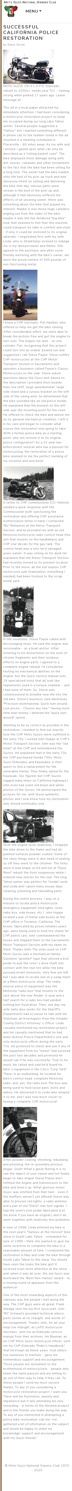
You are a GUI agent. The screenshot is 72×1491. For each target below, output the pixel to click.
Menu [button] (32, 11)
